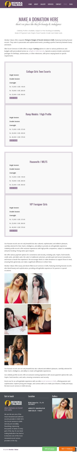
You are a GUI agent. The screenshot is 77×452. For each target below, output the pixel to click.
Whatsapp (49, 448)
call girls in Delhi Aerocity (37, 51)
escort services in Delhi (48, 381)
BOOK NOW (13, 98)
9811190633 (66, 448)
